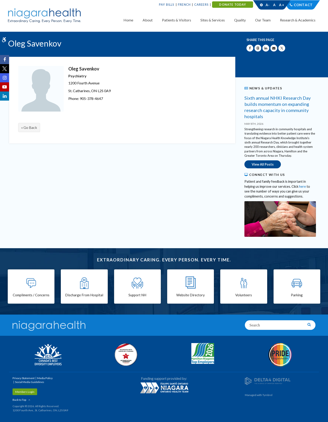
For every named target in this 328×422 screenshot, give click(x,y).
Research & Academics (297, 20)
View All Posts (263, 164)
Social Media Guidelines (29, 382)
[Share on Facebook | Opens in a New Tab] (249, 48)
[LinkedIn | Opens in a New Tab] (4, 96)
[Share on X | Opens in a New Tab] (281, 48)
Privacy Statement (24, 378)
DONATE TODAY (232, 4)
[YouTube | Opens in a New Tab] (4, 86)
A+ (281, 5)
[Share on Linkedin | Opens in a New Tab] (265, 48)
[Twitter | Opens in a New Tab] (4, 68)
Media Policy (45, 378)
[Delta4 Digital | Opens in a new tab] (267, 380)
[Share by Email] (273, 48)
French (184, 4)
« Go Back (29, 127)
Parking (297, 295)
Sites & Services (212, 20)
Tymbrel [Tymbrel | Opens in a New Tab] (267, 395)
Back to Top (19, 399)
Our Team (263, 20)
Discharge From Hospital (84, 295)
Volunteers (243, 295)
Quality (240, 20)
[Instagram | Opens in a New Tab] (4, 77)
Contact (303, 5)
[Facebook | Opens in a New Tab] (4, 59)
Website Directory (190, 295)
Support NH (137, 295)
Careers (201, 4)
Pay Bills (166, 4)
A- (268, 5)
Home (128, 20)
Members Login (24, 391)
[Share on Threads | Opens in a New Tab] (257, 48)
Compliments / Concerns (31, 295)
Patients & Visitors (176, 20)
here (302, 186)
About (148, 20)
